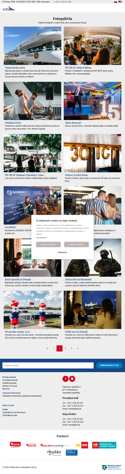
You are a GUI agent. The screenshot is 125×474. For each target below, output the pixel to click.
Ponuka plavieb (9, 377)
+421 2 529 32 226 (63, 2)
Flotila (5, 409)
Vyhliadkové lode (9, 415)
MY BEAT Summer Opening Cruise (24, 175)
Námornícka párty (15, 67)
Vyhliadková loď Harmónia (13, 412)
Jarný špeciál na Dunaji (18, 279)
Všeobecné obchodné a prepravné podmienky (22, 396)
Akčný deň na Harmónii (78, 279)
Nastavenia (62, 252)
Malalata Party (13, 122)
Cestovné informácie (11, 393)
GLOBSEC (10, 227)
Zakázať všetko (76, 244)
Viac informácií (41, 237)
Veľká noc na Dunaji (76, 331)
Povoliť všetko (48, 244)
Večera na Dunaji (9, 386)
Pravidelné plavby (10, 380)
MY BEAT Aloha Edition (78, 67)
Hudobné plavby (9, 383)
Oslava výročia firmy (76, 175)
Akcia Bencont (73, 122)
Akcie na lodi (8, 405)
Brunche (6, 389)
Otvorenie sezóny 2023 (17, 331)
